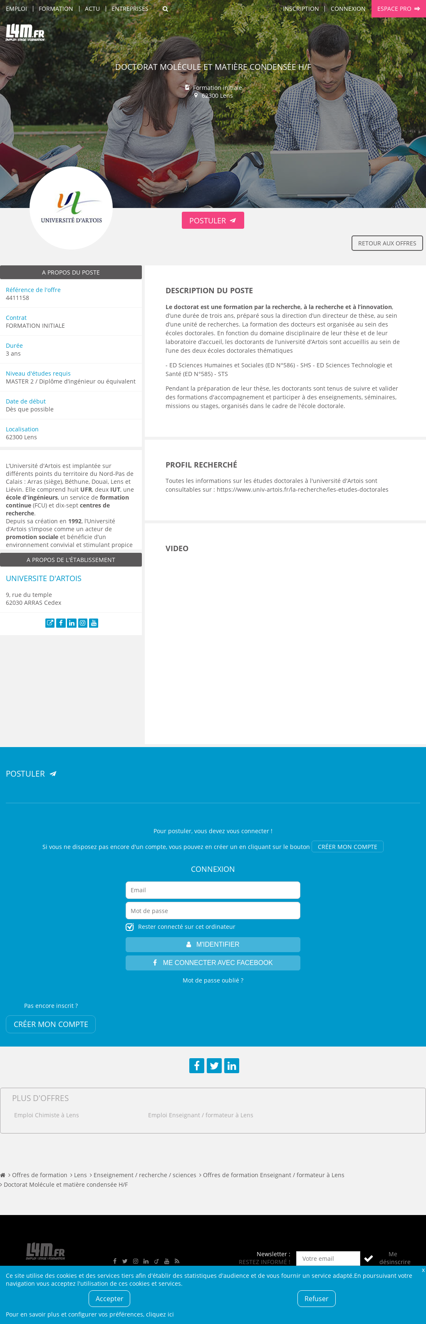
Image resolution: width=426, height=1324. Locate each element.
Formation (56, 8)
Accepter (110, 1298)
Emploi (16, 8)
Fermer (423, 1270)
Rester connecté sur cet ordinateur (186, 927)
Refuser (317, 1298)
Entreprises (130, 8)
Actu (92, 8)
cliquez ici (160, 1314)
